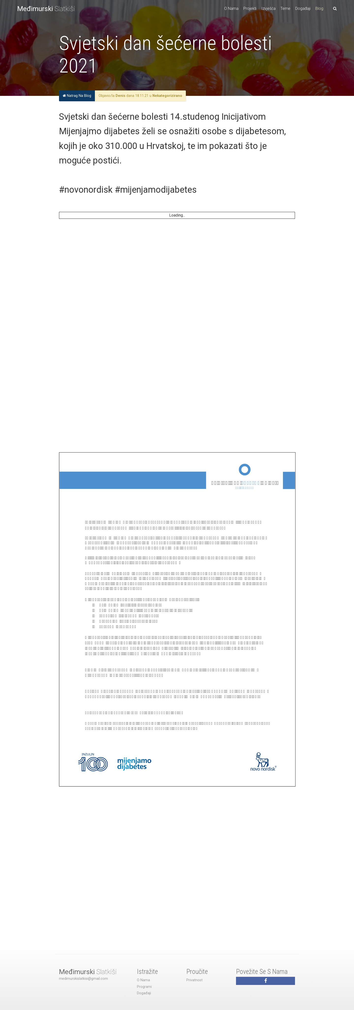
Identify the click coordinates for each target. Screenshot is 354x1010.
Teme (285, 8)
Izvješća (268, 8)
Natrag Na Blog (77, 96)
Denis (120, 96)
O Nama (231, 8)
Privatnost (194, 980)
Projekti (249, 8)
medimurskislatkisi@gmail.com (83, 979)
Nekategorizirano (167, 96)
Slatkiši (46, 9)
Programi (144, 987)
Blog (319, 8)
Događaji (302, 8)
